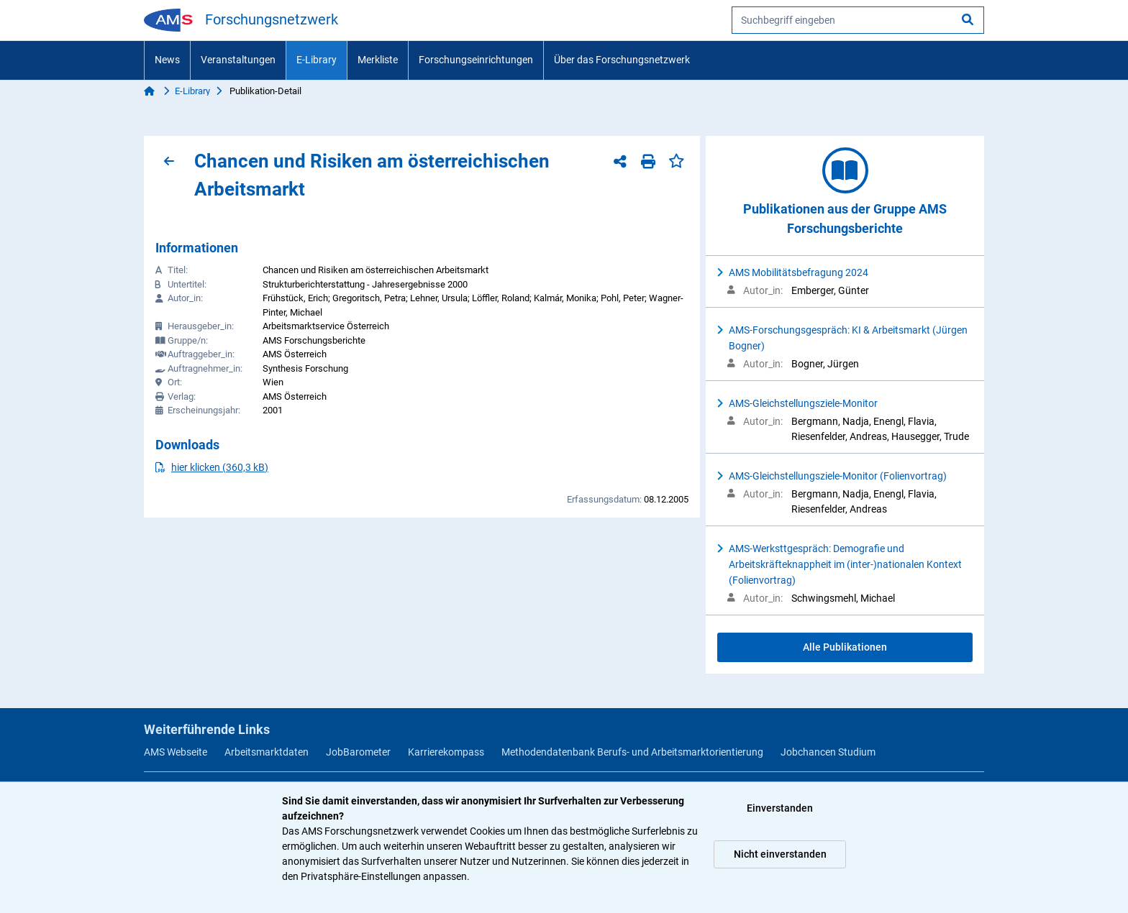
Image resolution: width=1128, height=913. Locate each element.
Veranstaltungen (238, 59)
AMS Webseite (175, 752)
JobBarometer (358, 752)
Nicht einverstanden (780, 854)
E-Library (316, 59)
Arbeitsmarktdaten (266, 752)
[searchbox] (858, 20)
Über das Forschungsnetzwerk (622, 59)
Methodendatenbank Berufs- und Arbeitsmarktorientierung (632, 752)
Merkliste (378, 59)
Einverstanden (780, 808)
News (167, 59)
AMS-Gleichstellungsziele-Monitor (803, 403)
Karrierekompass (446, 752)
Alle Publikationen (845, 647)
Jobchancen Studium (828, 752)
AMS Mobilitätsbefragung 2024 (798, 272)
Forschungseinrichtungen (476, 59)
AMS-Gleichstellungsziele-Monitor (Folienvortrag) (838, 476)
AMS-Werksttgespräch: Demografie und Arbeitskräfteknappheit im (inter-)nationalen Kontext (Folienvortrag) (845, 564)
